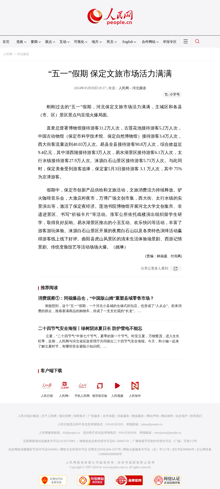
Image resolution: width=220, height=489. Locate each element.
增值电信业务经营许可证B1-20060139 (104, 441)
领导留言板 (99, 387)
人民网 (7, 54)
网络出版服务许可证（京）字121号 (146, 449)
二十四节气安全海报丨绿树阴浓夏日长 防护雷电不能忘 (90, 328)
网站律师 (167, 416)
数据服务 (138, 416)
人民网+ (64, 387)
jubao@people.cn (151, 424)
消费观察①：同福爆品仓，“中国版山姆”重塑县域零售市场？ (96, 298)
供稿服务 (123, 416)
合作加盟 (109, 416)
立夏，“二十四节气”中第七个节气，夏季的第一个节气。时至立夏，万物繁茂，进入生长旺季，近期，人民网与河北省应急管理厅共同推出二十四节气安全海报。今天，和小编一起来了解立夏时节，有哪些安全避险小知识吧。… (108, 341)
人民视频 (117, 387)
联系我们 (196, 416)
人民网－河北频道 (132, 88)
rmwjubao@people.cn (167, 432)
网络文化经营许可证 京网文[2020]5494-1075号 (90, 449)
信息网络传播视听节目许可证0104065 (33, 449)
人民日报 (46, 387)
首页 (6, 42)
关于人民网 (49, 416)
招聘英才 (79, 416)
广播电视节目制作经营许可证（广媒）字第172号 (164, 441)
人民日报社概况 (28, 416)
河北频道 (23, 54)
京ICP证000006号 (183, 449)
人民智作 (134, 387)
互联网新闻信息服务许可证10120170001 (49, 441)
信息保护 (182, 416)
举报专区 (170, 42)
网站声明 (153, 416)
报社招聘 (65, 416)
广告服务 (94, 416)
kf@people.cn (71, 432)
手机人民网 (82, 387)
